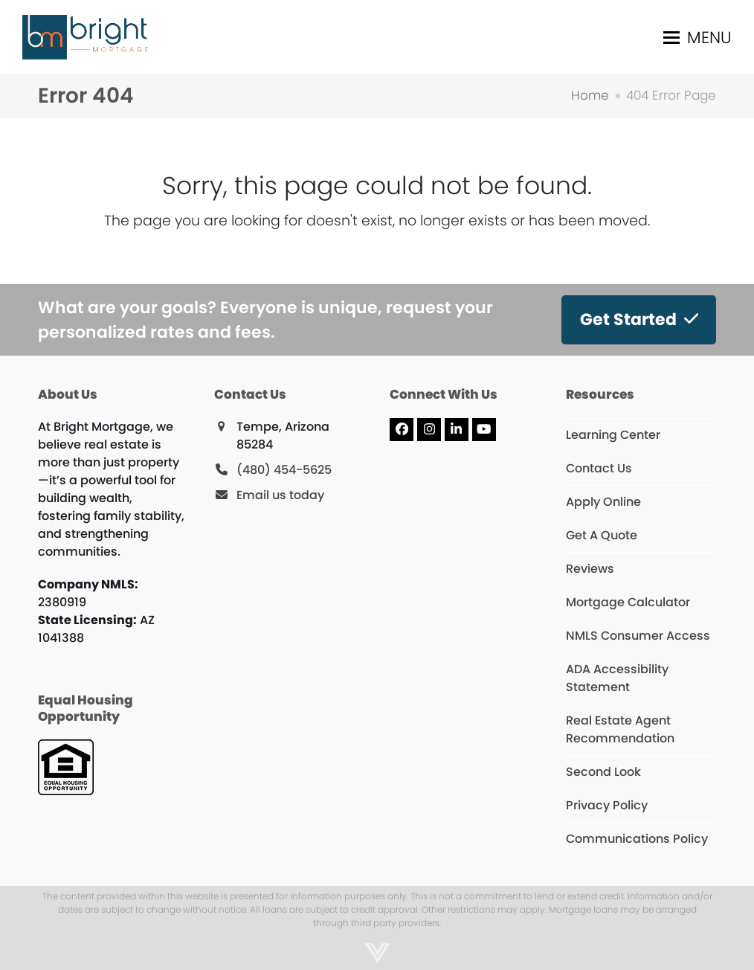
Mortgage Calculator (628, 602)
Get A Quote (601, 535)
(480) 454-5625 (284, 469)
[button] (697, 37)
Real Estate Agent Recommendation (620, 729)
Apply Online (603, 501)
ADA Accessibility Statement (617, 678)
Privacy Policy (607, 805)
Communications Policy (637, 838)
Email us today (280, 495)
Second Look (603, 771)
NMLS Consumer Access (638, 635)
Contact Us (599, 468)
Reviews (590, 568)
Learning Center (613, 434)
